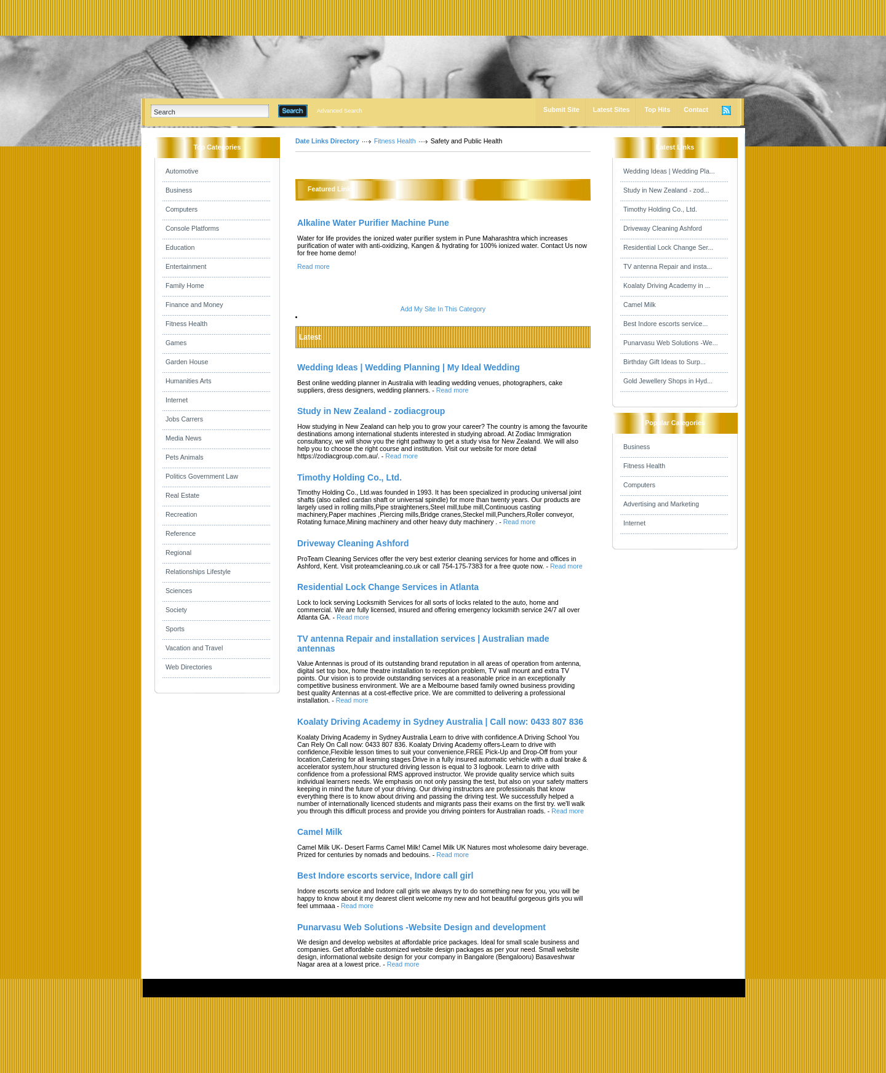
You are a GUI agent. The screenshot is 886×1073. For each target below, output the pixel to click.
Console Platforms (192, 228)
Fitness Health (186, 323)
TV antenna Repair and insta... (667, 266)
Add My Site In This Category (443, 309)
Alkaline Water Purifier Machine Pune (373, 223)
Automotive (182, 171)
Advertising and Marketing (661, 504)
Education (180, 247)
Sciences (179, 590)
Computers (182, 209)
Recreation (182, 514)
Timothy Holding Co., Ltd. (660, 209)
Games (176, 342)
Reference (181, 533)
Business (179, 190)
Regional (178, 552)
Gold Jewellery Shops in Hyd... (667, 381)
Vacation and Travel (194, 648)
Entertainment (186, 266)
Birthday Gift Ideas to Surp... (664, 361)
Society (176, 609)
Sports (175, 628)
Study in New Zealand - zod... (666, 190)
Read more (313, 266)
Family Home (185, 285)
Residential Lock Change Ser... (668, 247)
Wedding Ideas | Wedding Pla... (669, 171)
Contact (696, 109)
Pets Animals (185, 457)
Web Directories (189, 667)
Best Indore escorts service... (665, 323)
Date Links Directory (327, 141)
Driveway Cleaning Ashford (662, 228)
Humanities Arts (189, 381)
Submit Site (561, 109)
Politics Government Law (202, 476)
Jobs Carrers (184, 419)
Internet (177, 400)
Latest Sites (611, 109)
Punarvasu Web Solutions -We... (670, 342)
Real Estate (182, 495)
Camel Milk (639, 304)
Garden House (187, 361)
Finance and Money (194, 304)
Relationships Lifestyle (198, 571)
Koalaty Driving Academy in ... (667, 285)
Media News (184, 438)
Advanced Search (339, 111)
